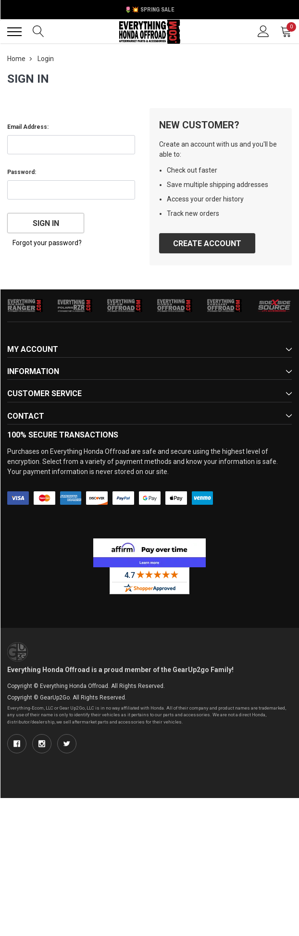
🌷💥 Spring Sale (149, 9)
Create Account (207, 243)
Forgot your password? (47, 243)
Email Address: (28, 127)
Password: (21, 172)
